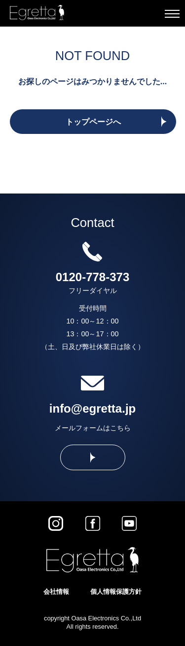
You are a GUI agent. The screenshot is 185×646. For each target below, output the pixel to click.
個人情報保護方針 (116, 591)
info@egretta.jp (92, 408)
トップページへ (93, 122)
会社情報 (56, 591)
